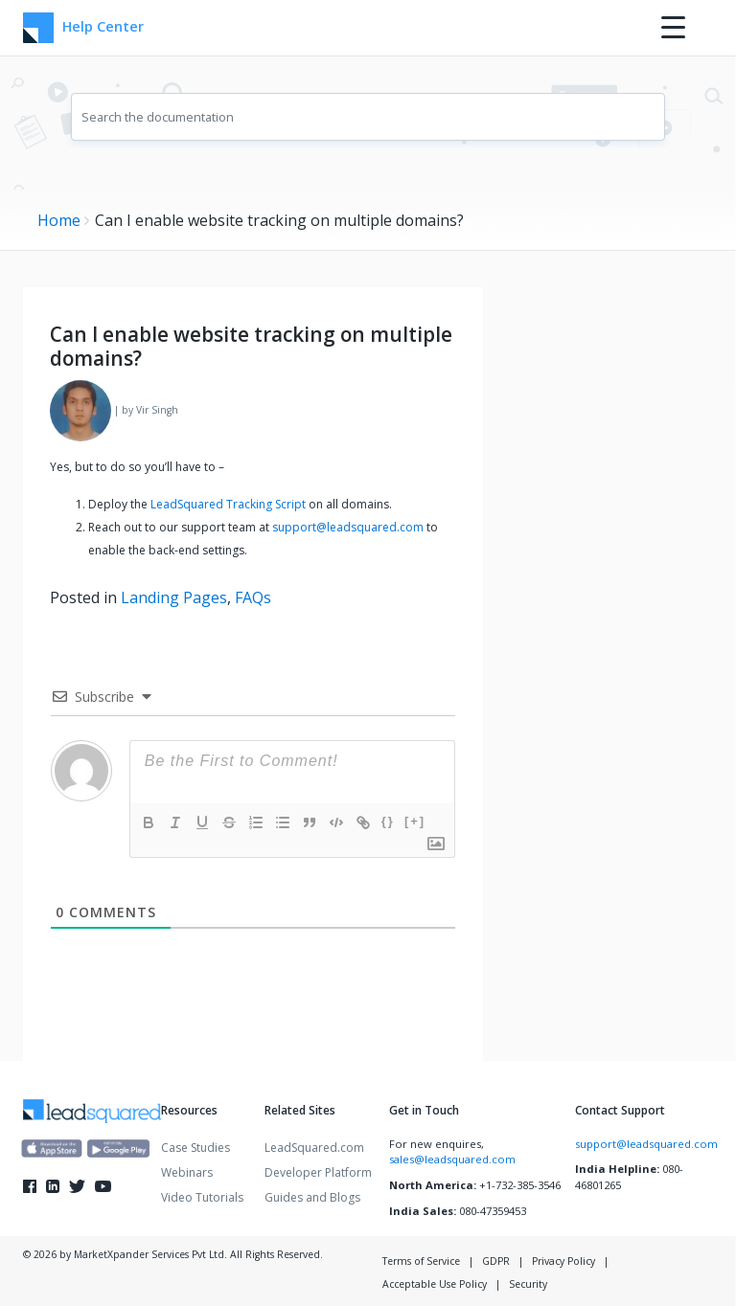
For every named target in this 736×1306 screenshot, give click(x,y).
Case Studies (195, 1147)
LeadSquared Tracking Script (228, 504)
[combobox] (368, 117)
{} (388, 821)
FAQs (253, 597)
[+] (415, 821)
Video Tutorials (202, 1197)
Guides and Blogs (312, 1197)
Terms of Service (421, 1261)
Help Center (80, 27)
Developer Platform (318, 1172)
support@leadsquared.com (348, 527)
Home (58, 220)
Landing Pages (174, 597)
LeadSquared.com (314, 1147)
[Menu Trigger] (673, 26)
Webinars (187, 1172)
